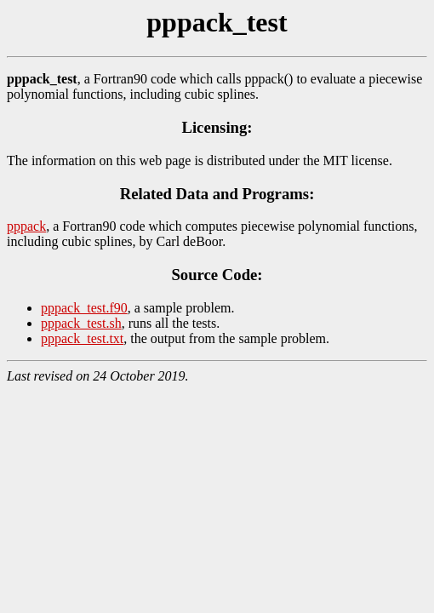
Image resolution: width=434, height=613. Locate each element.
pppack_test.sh (81, 323)
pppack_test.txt (82, 338)
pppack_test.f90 (84, 308)
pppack (26, 226)
